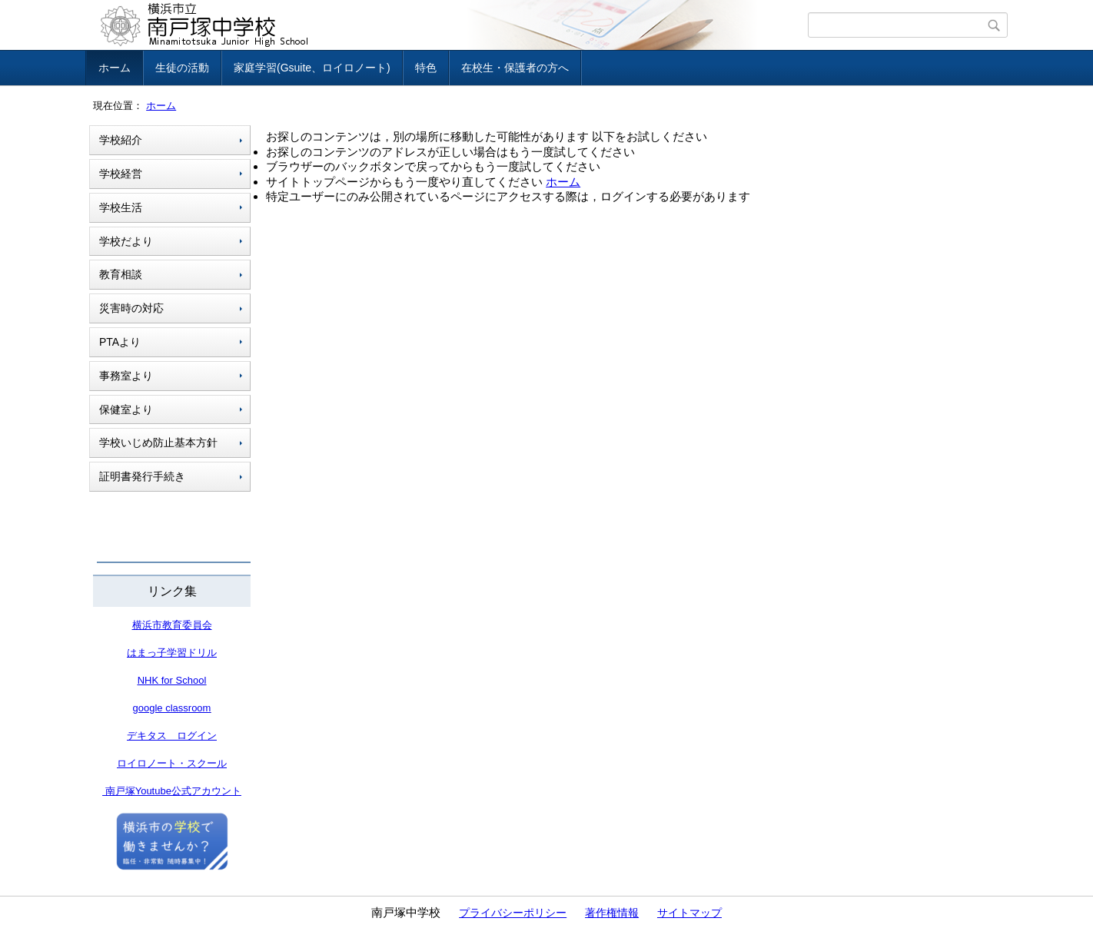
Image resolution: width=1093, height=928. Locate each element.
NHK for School (172, 680)
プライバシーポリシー (512, 912)
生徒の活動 (182, 67)
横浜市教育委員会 (172, 625)
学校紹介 (120, 140)
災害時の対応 (131, 308)
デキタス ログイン (172, 735)
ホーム (114, 67)
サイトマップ (689, 912)
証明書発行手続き (142, 476)
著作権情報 (612, 912)
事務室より (126, 376)
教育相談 (120, 274)
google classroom (172, 708)
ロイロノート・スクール (172, 763)
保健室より (126, 409)
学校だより (126, 241)
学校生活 (120, 207)
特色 (426, 67)
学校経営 (120, 173)
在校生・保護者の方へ (515, 67)
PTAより (120, 342)
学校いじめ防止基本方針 (158, 442)
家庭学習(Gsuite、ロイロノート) (312, 67)
